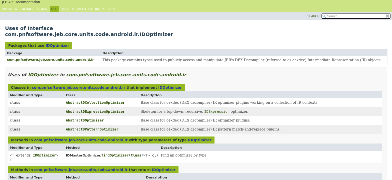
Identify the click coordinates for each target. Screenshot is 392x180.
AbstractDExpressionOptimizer (95, 112)
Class (42, 9)
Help (111, 9)
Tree (65, 9)
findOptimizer (115, 155)
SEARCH (314, 16)
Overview (10, 9)
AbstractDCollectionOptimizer (95, 102)
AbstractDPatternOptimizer (92, 129)
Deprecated (82, 9)
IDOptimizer (57, 46)
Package (27, 9)
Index (99, 9)
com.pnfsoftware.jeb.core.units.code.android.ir (50, 60)
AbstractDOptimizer (85, 120)
